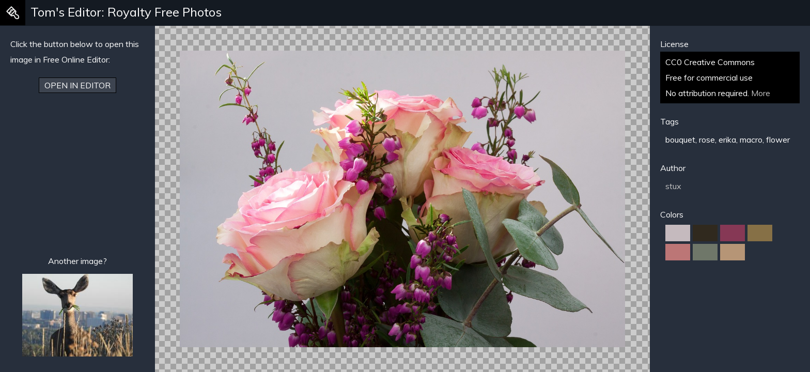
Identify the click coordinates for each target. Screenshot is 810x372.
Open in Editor (77, 85)
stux (673, 186)
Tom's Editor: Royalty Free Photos (126, 12)
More (760, 93)
